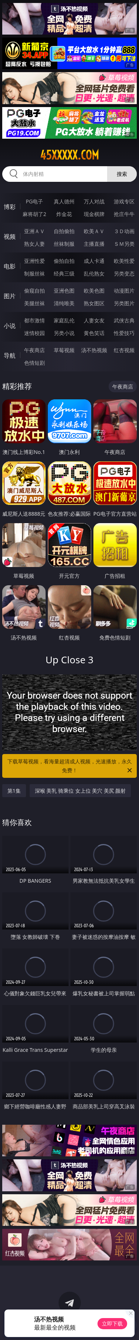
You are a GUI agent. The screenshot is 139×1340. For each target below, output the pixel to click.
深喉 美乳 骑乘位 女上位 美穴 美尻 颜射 (80, 790)
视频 (10, 236)
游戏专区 (124, 201)
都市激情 (34, 320)
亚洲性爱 (34, 260)
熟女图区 (94, 303)
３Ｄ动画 (124, 231)
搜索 (122, 173)
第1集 (14, 790)
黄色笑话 (94, 332)
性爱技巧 (124, 332)
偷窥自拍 (34, 290)
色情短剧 (34, 362)
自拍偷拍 (64, 231)
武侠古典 (124, 320)
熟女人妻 (34, 243)
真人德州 (64, 201)
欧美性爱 (124, 260)
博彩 (10, 207)
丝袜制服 (64, 243)
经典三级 (64, 273)
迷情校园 (34, 332)
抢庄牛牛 (124, 214)
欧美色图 (94, 290)
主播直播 (94, 243)
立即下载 (112, 1323)
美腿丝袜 (34, 303)
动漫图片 (124, 290)
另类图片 (124, 303)
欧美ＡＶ (94, 231)
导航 (10, 355)
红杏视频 (124, 350)
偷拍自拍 (64, 260)
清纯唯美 (64, 303)
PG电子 (34, 201)
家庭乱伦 (64, 320)
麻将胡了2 (34, 214)
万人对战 (94, 201)
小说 (10, 326)
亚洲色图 (64, 290)
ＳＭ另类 (124, 243)
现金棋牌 (94, 214)
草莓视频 (64, 350)
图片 (10, 296)
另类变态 (124, 273)
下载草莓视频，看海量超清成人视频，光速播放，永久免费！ (70, 766)
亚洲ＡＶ (34, 231)
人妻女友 (94, 320)
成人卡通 (94, 260)
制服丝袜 (34, 273)
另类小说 (64, 332)
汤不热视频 (94, 350)
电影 (10, 266)
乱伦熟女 (94, 273)
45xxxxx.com (69, 155)
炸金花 (64, 214)
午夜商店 (34, 350)
